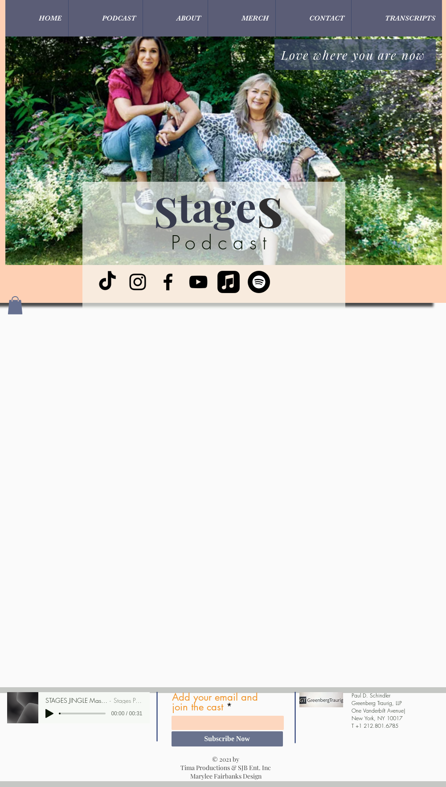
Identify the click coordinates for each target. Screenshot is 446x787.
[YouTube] (198, 282)
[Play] (49, 713)
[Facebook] (168, 282)
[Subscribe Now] (227, 738)
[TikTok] (107, 282)
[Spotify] (259, 282)
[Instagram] (138, 282)
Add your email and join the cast (215, 702)
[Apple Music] (228, 282)
